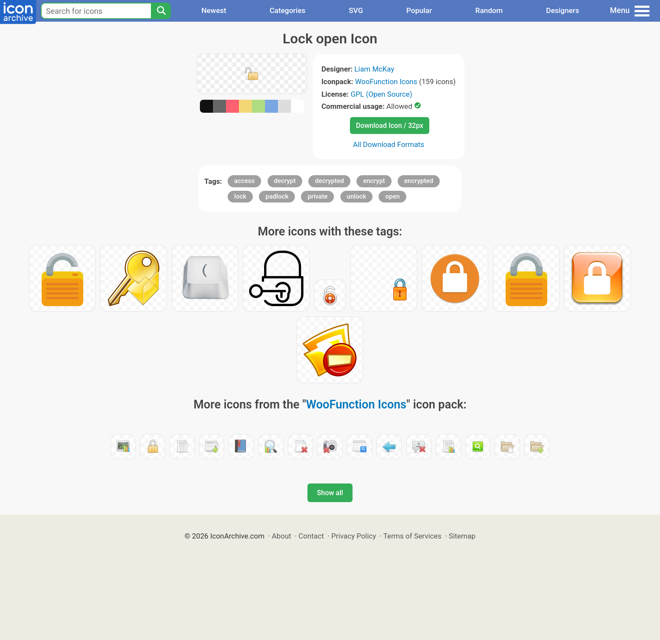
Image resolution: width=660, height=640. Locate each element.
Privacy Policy (353, 536)
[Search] (161, 11)
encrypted (418, 181)
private (317, 196)
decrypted (329, 181)
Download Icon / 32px (389, 125)
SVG (356, 10)
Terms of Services (412, 536)
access (244, 181)
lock (240, 196)
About (281, 536)
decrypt (285, 181)
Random (489, 10)
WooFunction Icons (386, 81)
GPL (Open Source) (381, 94)
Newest (213, 10)
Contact (311, 536)
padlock (276, 196)
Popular (419, 10)
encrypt (374, 181)
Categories (288, 10)
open (392, 196)
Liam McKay (374, 69)
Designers (562, 10)
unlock (356, 196)
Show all (330, 493)
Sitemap (462, 536)
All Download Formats (389, 144)
